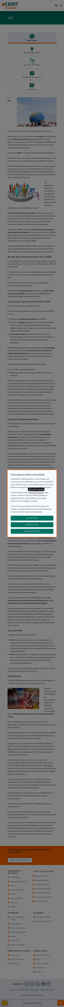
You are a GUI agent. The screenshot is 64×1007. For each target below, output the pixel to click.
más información (36, 493)
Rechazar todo (32, 524)
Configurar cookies (38, 531)
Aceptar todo (32, 518)
